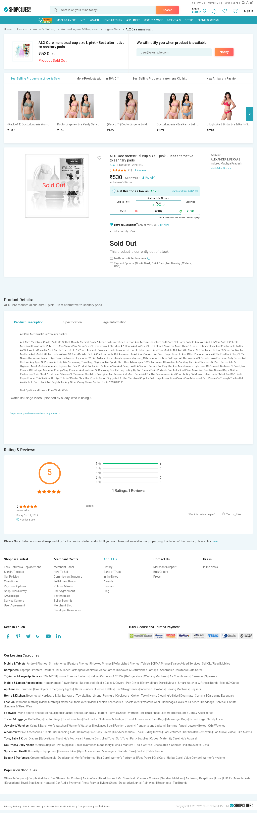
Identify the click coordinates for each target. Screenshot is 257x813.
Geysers (196, 689)
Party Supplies (139, 738)
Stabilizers (35, 782)
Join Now (163, 224)
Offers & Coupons (15, 778)
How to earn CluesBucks (184, 190)
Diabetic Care (126, 751)
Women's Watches (80, 725)
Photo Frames (91, 782)
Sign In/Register (14, 571)
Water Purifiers (83, 689)
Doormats (187, 695)
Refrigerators (133, 676)
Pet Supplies (65, 744)
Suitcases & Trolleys (111, 719)
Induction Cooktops (153, 689)
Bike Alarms (244, 732)
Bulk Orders (160, 571)
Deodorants (65, 757)
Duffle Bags (35, 719)
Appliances (133, 20)
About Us (110, 559)
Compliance (85, 806)
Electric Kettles (104, 689)
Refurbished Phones (126, 663)
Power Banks (70, 682)
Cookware (122, 695)
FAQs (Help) (11, 595)
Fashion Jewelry (124, 725)
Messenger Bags (177, 719)
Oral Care (159, 757)
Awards (108, 581)
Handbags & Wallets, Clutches (180, 702)
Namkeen (90, 744)
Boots (176, 712)
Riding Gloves (153, 732)
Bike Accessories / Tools (35, 732)
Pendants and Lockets (151, 725)
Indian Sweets (192, 744)
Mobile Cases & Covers (110, 682)
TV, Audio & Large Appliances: (23, 676)
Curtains (200, 695)
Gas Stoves (58, 778)
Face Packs (144, 757)
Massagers (109, 751)
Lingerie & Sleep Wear (19, 706)
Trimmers (26, 689)
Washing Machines (156, 676)
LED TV (227, 778)
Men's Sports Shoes (30, 712)
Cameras (197, 676)
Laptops (25, 670)
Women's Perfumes (123, 757)
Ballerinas (152, 712)
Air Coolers (74, 778)
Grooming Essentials (43, 757)
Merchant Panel (64, 567)
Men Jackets (242, 778)
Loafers (165, 712)
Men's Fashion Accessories (106, 702)
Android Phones (37, 663)
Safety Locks (215, 719)
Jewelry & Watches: (17, 725)
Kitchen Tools (139, 695)
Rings (182, 725)
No (239, 514)
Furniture (108, 695)
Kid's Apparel (189, 738)
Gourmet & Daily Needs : (20, 744)
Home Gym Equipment (42, 751)
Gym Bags (158, 719)
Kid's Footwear (73, 738)
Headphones (52, 682)
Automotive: (12, 732)
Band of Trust (112, 571)
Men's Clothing (49, 702)
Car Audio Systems (68, 782)
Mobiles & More (66, 20)
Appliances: (11, 689)
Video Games (107, 670)
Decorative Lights (130, 782)
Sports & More (153, 20)
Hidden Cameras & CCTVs (107, 676)
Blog (106, 591)
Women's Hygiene (214, 757)
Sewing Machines (178, 689)
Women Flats (136, 712)
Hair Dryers (41, 689)
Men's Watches (57, 725)
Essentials (174, 20)
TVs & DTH (50, 676)
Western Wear (151, 702)
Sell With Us (198, 3)
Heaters (49, 782)
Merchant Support (164, 567)
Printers (37, 670)
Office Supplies (45, 744)
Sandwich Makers (172, 778)
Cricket (141, 751)
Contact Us (214, 3)
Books (79, 744)
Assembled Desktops (173, 670)
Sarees (220, 702)
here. (215, 541)
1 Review (140, 170)
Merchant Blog (63, 605)
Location (196, 12)
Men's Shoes (109, 782)
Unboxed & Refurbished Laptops (137, 670)
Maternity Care (169, 738)
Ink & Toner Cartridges (70, 670)
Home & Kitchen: (15, 695)
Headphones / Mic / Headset (117, 778)
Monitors (91, 670)
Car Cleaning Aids (64, 732)
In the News (111, 576)
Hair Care (103, 757)
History (108, 567)
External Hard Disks (153, 682)
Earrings (172, 725)
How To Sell (61, 571)
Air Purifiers (90, 778)
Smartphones (57, 663)
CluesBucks (11, 581)
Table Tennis (155, 751)
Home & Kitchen (112, 20)
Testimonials (62, 595)
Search (167, 10)
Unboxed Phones (101, 663)
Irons (218, 778)
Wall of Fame (102, 806)
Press (157, 576)
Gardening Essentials (220, 695)
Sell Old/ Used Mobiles (216, 663)
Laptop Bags (52, 719)
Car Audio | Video (224, 732)
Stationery (105, 744)
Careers (109, 586)
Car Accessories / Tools (128, 732)
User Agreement (14, 605)
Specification (72, 322)
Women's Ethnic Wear (74, 702)
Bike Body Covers (100, 732)
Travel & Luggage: (16, 719)
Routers (49, 670)
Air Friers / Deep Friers (199, 778)
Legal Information (114, 322)
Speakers (211, 676)
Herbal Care (174, 757)
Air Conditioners (180, 676)
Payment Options (15, 586)
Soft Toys (122, 738)
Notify (224, 52)
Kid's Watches (216, 725)
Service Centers (14, 600)
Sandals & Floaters (95, 712)
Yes (228, 514)
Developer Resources (67, 610)
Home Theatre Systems (74, 676)
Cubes (154, 738)
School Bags (197, 719)
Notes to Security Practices (59, 806)
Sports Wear (133, 702)
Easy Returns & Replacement (22, 567)
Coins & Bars (38, 725)
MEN (83, 20)
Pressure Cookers (148, 778)
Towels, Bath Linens (88, 695)
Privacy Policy (11, 806)
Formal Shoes (117, 712)
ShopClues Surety (15, 591)
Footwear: (10, 712)
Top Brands (180, 782)
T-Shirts (232, 702)
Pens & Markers (123, 744)
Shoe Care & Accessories (197, 712)
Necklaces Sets (103, 725)
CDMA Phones (161, 663)
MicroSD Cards (229, 682)
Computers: (11, 670)
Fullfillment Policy (65, 581)
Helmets (82, 732)
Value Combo (192, 757)
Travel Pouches (72, 719)
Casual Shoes (73, 712)
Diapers (34, 738)
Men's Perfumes (85, 757)
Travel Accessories (138, 719)
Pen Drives (133, 682)
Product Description (29, 322)
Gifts (206, 744)
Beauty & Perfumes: (17, 757)
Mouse (171, 682)
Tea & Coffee (143, 744)
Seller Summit (63, 600)
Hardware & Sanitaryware (58, 695)
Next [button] (249, 114)
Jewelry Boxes (197, 725)
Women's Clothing (27, 702)
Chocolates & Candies (167, 744)
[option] (29, 113)
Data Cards (196, 670)
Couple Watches (39, 778)
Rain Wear (149, 782)
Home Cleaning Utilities (164, 695)
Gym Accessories (89, 751)
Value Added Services (186, 663)
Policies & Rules (63, 586)
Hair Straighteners (127, 689)
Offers (189, 20)
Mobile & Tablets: (15, 663)
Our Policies (11, 576)
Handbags (207, 702)
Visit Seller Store (220, 168)
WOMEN (94, 20)
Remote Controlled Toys (99, 738)
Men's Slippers (54, 712)
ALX (112, 164)
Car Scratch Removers (197, 732)
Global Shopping (208, 20)
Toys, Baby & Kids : (16, 738)
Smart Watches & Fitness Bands (198, 682)
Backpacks (87, 682)
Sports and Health (16, 751)
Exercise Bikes (67, 751)
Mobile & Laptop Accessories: (23, 682)
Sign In (248, 10)
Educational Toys (51, 738)
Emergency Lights (61, 689)
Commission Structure (68, 576)
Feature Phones (78, 663)
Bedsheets (33, 695)
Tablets (146, 663)
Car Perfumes (172, 732)
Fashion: (9, 702)
